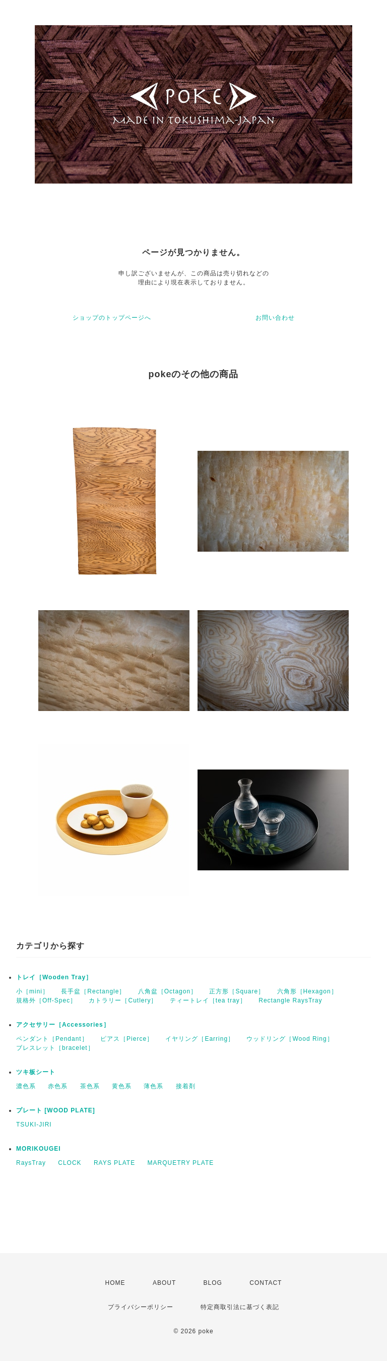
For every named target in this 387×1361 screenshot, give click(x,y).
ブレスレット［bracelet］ (55, 1047)
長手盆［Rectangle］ (93, 991)
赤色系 (58, 1086)
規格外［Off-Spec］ (46, 1000)
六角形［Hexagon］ (307, 991)
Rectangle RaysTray (290, 1000)
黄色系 (122, 1086)
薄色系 (153, 1086)
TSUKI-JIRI (34, 1124)
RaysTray (31, 1162)
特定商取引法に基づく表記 (240, 1307)
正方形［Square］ (237, 991)
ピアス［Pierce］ (126, 1038)
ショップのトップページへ (112, 317)
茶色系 (90, 1086)
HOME (115, 1282)
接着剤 (186, 1086)
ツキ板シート (35, 1072)
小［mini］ (32, 991)
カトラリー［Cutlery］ (123, 1000)
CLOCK (69, 1162)
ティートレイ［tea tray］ (208, 1000)
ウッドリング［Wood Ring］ (289, 1038)
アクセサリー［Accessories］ (63, 1024)
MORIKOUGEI (38, 1148)
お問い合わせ (275, 317)
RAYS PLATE (114, 1162)
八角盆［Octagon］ (167, 991)
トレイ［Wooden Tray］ (54, 977)
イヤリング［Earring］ (199, 1038)
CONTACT (265, 1282)
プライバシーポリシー (140, 1307)
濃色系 (26, 1086)
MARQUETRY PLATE (181, 1162)
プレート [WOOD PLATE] (55, 1110)
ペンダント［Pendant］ (52, 1038)
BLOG (213, 1282)
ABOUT (164, 1282)
